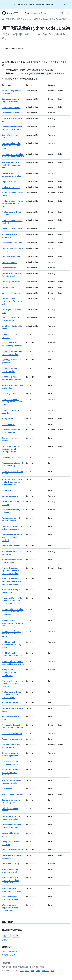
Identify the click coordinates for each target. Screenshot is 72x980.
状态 (32, 970)
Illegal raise (7, 490)
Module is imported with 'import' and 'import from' (12, 203)
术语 (22, 970)
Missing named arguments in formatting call (12, 623)
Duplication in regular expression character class (11, 146)
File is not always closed (12, 457)
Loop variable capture (11, 546)
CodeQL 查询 (48, 19)
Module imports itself (11, 187)
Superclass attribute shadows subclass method (10, 772)
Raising (12, 733)
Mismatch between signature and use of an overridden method (12, 570)
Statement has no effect (12, 242)
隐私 (27, 970)
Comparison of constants (12, 113)
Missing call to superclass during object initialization (12, 612)
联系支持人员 (8, 955)
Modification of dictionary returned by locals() (11, 644)
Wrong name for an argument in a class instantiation (10, 880)
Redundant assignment (12, 739)
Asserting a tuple (9, 393)
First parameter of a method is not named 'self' (11, 165)
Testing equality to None (12, 794)
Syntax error (7, 788)
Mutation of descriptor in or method (12, 684)
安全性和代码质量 (13, 19)
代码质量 (36, 19)
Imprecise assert (9, 181)
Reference (27, 19)
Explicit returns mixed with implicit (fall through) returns (11, 449)
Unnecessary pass (9, 262)
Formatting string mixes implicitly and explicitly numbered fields (12, 482)
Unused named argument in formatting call (12, 301)
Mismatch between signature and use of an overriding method (12, 581)
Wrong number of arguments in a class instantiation (10, 907)
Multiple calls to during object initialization (12, 672)
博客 (52, 970)
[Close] (65, 4)
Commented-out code (11, 107)
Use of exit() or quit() (10, 863)
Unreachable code (9, 268)
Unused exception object (12, 850)
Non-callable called (10, 703)
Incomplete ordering (11, 496)
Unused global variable (12, 281)
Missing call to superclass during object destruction (12, 601)
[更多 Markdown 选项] (26, 48)
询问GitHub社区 (9, 951)
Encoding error (8, 424)
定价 (38, 970)
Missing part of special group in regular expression (11, 634)
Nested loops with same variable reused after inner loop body (12, 694)
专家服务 (45, 970)
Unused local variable (11, 293)
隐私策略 (5, 940)
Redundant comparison (12, 229)
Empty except (7, 418)
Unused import (8, 287)
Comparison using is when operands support (12, 402)
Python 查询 (61, 19)
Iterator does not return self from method (12, 537)
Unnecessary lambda (11, 256)
